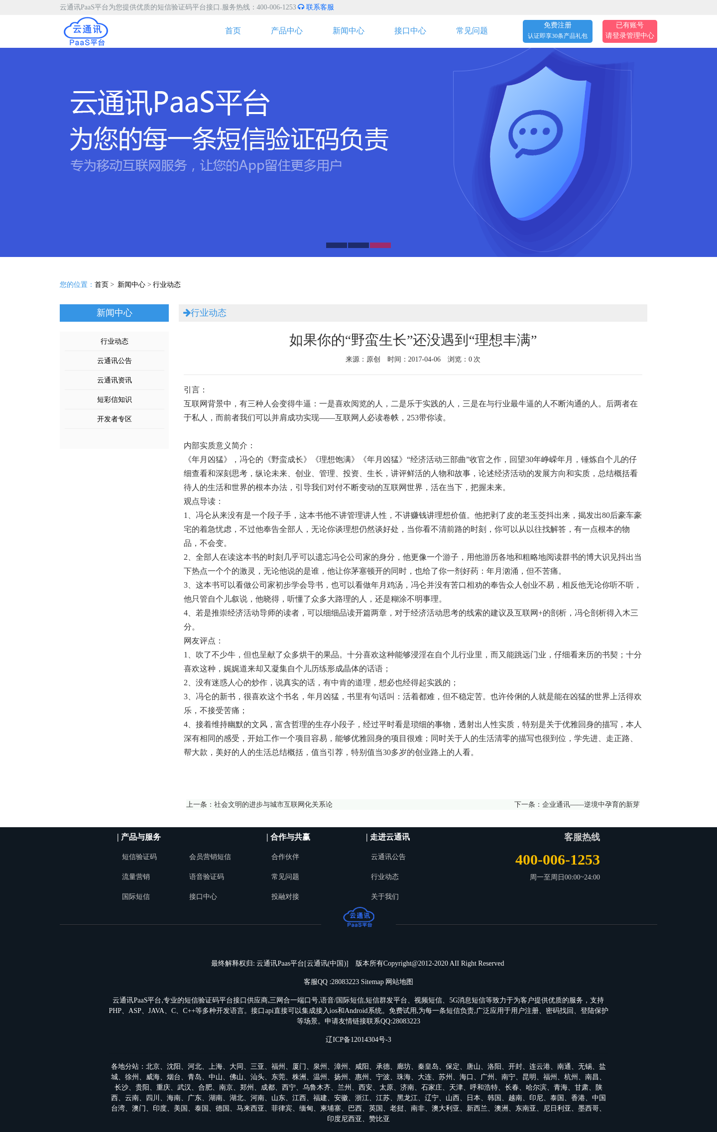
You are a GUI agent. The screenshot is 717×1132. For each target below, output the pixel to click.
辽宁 (432, 1098)
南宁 (508, 1077)
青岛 (195, 1077)
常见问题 (472, 30)
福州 (278, 1066)
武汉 (184, 1087)
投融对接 (285, 896)
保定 (453, 1066)
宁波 (383, 1077)
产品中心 (287, 30)
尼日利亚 (557, 1108)
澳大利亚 (446, 1108)
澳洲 (501, 1108)
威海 (153, 1077)
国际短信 (136, 896)
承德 (383, 1066)
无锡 (585, 1066)
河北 (195, 1066)
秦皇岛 (428, 1066)
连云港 (539, 1066)
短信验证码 (139, 857)
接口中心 (410, 30)
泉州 (320, 1066)
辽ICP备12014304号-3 (358, 1039)
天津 (456, 1087)
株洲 (299, 1077)
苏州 (446, 1077)
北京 (153, 1066)
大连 (425, 1077)
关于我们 (385, 896)
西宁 (289, 1087)
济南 (407, 1087)
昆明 (529, 1077)
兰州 (345, 1087)
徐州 (132, 1077)
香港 (578, 1098)
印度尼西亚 (344, 1119)
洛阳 (494, 1066)
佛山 (236, 1077)
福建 (320, 1098)
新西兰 (477, 1108)
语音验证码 (206, 876)
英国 (376, 1108)
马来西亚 (250, 1108)
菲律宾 (281, 1108)
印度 (160, 1108)
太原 (386, 1087)
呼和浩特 (484, 1087)
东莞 (278, 1077)
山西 (453, 1098)
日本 (473, 1098)
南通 (564, 1066)
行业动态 (167, 284)
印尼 (536, 1098)
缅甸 (306, 1108)
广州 (487, 1077)
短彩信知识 (114, 399)
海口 (467, 1077)
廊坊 (404, 1066)
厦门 (299, 1066)
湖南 (216, 1098)
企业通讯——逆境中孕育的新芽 (591, 804)
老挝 (397, 1108)
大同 (236, 1066)
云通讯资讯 (114, 380)
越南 (515, 1098)
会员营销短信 (210, 857)
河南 (257, 1098)
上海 (216, 1066)
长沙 (121, 1087)
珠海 (404, 1077)
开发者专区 (114, 419)
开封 (515, 1066)
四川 (153, 1098)
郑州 (247, 1087)
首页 (233, 30)
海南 (174, 1098)
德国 (223, 1108)
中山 (216, 1077)
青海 (561, 1087)
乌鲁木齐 (317, 1087)
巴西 (355, 1108)
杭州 (571, 1077)
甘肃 (582, 1087)
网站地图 (399, 982)
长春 (512, 1087)
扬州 (341, 1077)
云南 (132, 1098)
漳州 (341, 1066)
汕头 (257, 1077)
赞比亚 (379, 1119)
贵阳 (142, 1087)
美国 (181, 1108)
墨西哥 (588, 1108)
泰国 (557, 1098)
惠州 (362, 1077)
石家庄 (431, 1087)
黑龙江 (407, 1098)
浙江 (362, 1098)
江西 (299, 1098)
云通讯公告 (114, 361)
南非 (418, 1108)
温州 (320, 1077)
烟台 (174, 1077)
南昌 (592, 1077)
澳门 (139, 1108)
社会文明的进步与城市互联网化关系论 (273, 804)
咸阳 (362, 1066)
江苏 (383, 1098)
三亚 (257, 1066)
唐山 (473, 1066)
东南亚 (525, 1108)
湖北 (236, 1098)
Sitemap (372, 982)
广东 (195, 1098)
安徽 (341, 1098)
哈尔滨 (536, 1087)
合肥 (205, 1087)
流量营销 (136, 876)
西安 (365, 1087)
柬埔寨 (330, 1108)
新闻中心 (348, 30)
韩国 (494, 1098)
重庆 (163, 1087)
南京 (226, 1087)
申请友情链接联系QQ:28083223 (372, 1021)
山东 (278, 1098)
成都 (268, 1087)
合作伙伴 (285, 857)
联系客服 (316, 7)
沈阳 (174, 1066)
